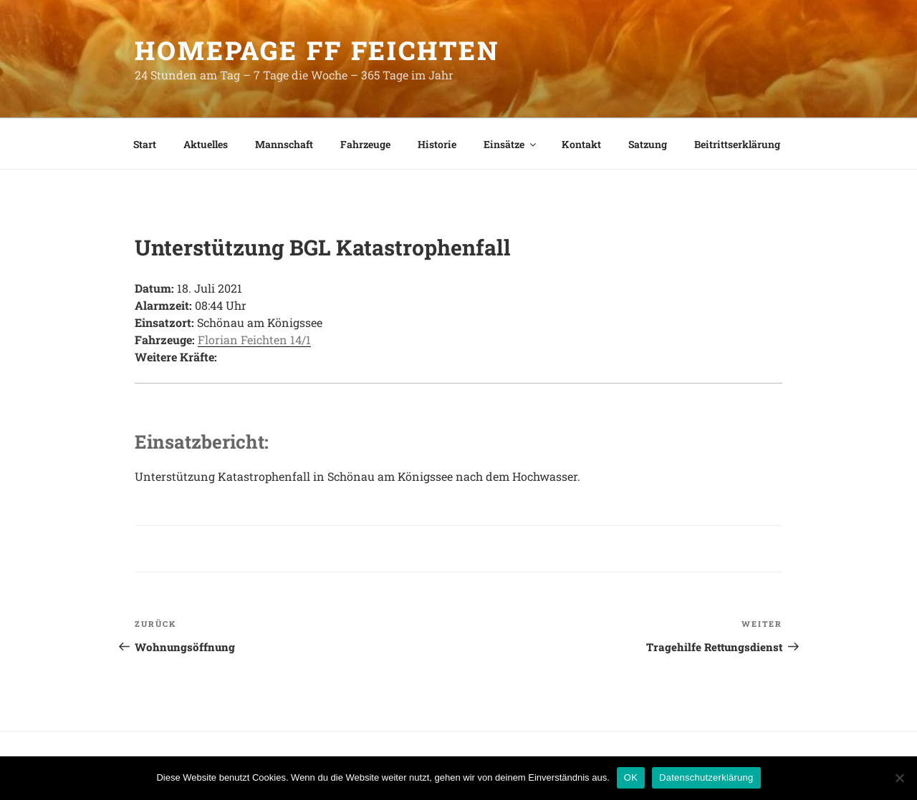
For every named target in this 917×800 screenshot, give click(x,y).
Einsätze (511, 144)
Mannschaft (284, 144)
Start (144, 144)
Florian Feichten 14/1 (254, 339)
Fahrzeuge (365, 144)
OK (631, 777)
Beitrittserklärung (737, 144)
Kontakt (581, 144)
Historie (437, 144)
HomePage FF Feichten (317, 50)
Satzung (647, 144)
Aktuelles (205, 144)
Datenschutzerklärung (706, 777)
